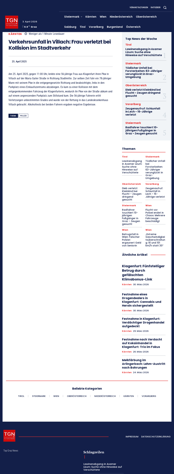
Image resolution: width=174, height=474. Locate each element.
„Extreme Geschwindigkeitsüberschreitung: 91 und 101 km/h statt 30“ (155, 215)
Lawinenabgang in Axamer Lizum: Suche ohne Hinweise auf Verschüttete (143, 51)
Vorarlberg (133, 102)
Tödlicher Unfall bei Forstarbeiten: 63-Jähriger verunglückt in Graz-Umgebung (143, 71)
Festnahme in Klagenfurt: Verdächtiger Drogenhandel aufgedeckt (141, 288)
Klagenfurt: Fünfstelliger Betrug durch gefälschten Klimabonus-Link (141, 243)
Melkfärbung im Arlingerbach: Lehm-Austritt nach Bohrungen (143, 324)
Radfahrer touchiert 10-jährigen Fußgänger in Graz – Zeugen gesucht (143, 124)
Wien (148, 187)
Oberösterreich (135, 84)
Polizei (23, 116)
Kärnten (15, 34)
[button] (165, 7)
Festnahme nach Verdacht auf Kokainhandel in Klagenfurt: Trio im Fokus (143, 307)
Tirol (128, 44)
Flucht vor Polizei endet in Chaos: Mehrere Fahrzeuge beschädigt (155, 194)
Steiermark (133, 63)
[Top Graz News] (11, 22)
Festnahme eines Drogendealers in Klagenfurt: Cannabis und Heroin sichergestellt (142, 267)
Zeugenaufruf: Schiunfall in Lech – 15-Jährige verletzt (143, 108)
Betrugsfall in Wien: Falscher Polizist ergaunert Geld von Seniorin (131, 214)
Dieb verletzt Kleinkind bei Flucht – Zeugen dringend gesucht (142, 91)
